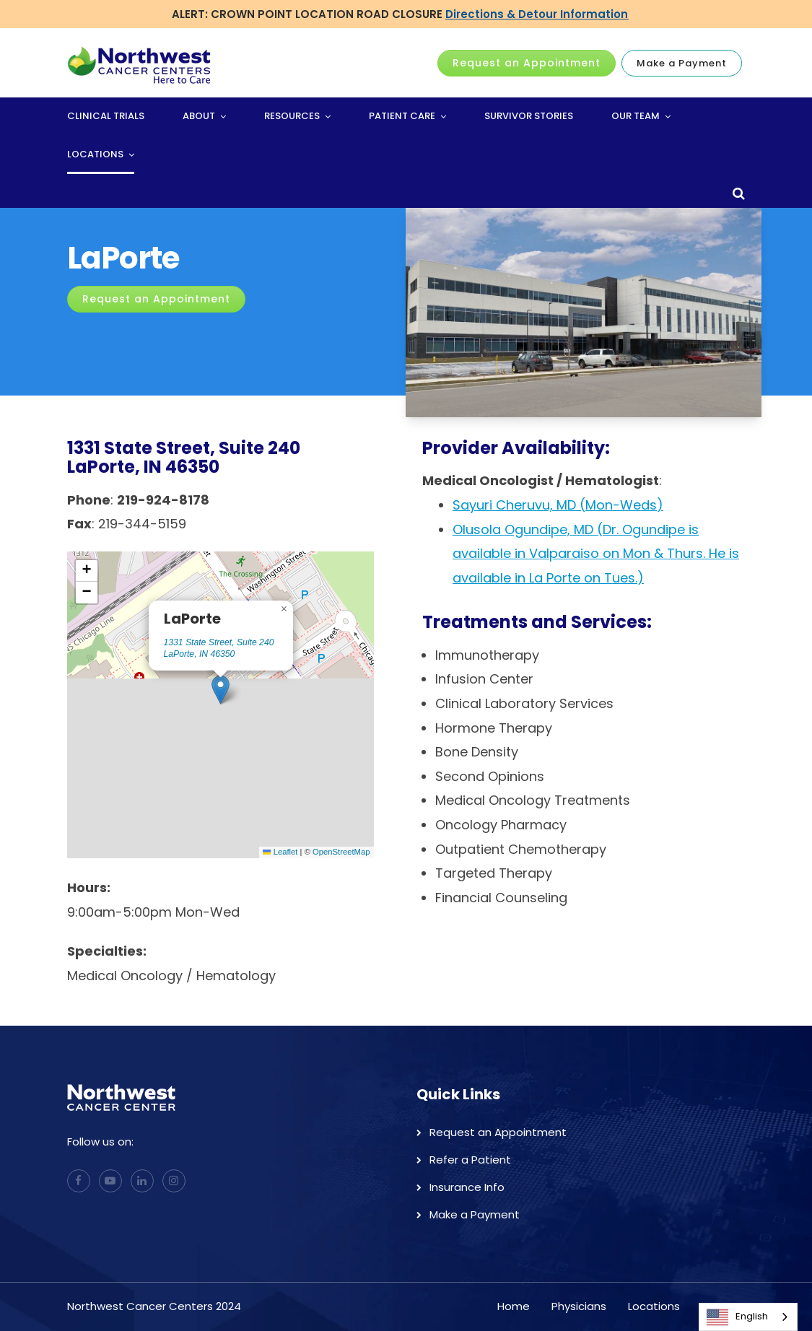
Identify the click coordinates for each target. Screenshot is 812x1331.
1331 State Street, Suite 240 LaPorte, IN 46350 (219, 648)
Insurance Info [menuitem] (467, 1187)
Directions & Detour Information (536, 14)
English (737, 1317)
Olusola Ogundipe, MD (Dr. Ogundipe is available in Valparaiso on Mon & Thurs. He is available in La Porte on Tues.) (596, 553)
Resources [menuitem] (292, 116)
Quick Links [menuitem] (458, 1094)
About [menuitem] (199, 116)
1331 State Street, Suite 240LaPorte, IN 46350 (183, 457)
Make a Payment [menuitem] (474, 1214)
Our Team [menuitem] (635, 116)
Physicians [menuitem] (578, 1306)
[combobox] (748, 1317)
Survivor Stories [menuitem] (528, 116)
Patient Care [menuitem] (402, 116)
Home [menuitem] (513, 1306)
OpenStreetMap (341, 851)
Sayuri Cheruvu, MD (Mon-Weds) (558, 505)
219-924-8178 (163, 500)
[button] (220, 689)
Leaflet (280, 851)
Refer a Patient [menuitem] (470, 1159)
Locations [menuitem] (95, 154)
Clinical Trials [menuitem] (105, 116)
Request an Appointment (527, 63)
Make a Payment (682, 63)
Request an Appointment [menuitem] (498, 1132)
